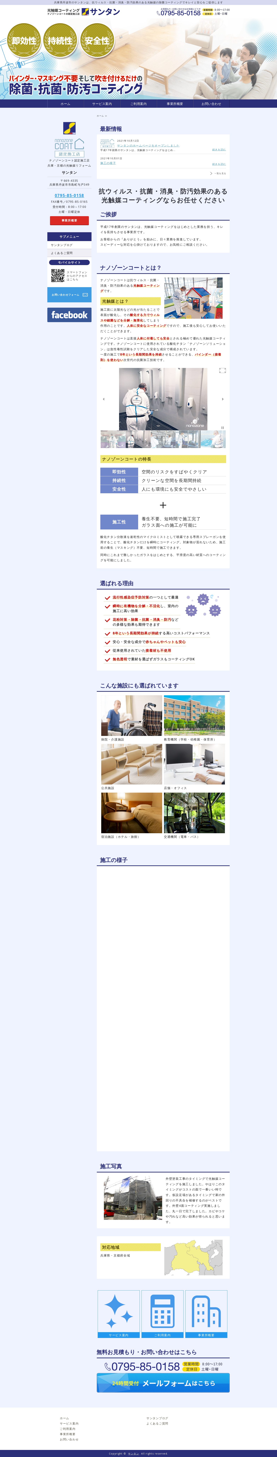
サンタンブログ (62, 245)
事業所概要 (175, 103)
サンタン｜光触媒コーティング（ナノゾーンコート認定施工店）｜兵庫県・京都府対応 (83, 11)
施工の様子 (108, 163)
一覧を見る (220, 173)
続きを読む (219, 149)
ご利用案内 (138, 103)
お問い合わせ (211, 103)
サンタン (133, 1453)
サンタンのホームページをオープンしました (148, 145)
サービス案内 (102, 103)
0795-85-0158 (69, 195)
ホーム (65, 103)
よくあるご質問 (62, 253)
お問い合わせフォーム (65, 294)
